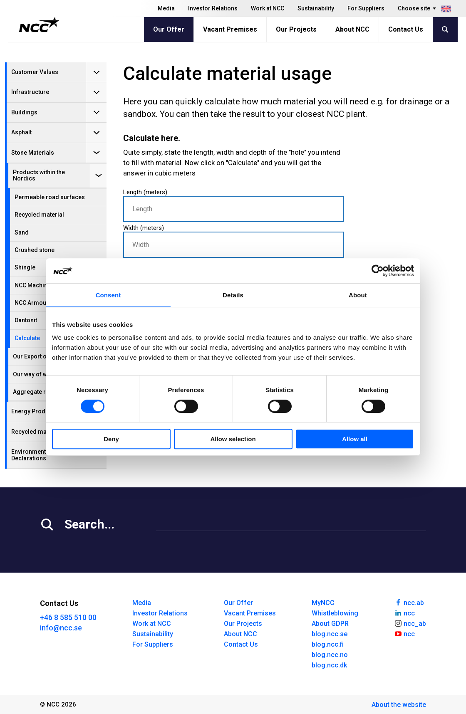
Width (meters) (233, 241)
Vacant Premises (230, 29)
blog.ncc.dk (329, 665)
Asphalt (21, 132)
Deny (111, 438)
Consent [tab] (108, 295)
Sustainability (315, 8)
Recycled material (39, 214)
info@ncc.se (61, 627)
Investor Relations (213, 8)
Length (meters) (233, 205)
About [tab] (358, 295)
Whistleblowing (335, 613)
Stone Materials (32, 152)
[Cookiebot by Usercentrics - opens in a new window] (377, 270)
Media (166, 8)
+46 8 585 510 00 (68, 617)
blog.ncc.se (329, 634)
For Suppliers (365, 8)
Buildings (24, 112)
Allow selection (232, 438)
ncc (404, 612)
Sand (22, 232)
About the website (399, 705)
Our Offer (168, 29)
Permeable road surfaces (50, 197)
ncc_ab (410, 623)
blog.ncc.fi (328, 644)
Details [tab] (233, 295)
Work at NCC (267, 8)
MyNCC (323, 603)
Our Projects (296, 29)
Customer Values (34, 72)
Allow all (354, 438)
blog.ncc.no (330, 655)
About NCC (352, 29)
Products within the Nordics (39, 175)
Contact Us (405, 29)
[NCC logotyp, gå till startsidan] (38, 24)
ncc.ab (409, 602)
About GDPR (330, 624)
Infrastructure (30, 92)
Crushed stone (35, 250)
